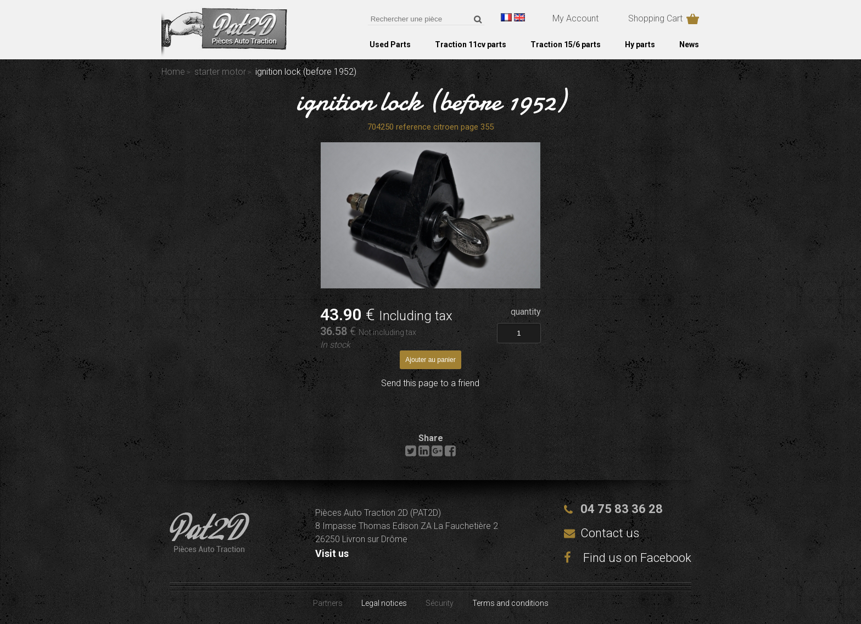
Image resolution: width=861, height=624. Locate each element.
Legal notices (384, 603)
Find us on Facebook (627, 558)
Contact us (609, 533)
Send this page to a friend (430, 383)
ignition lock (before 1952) (431, 101)
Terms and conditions (510, 603)
